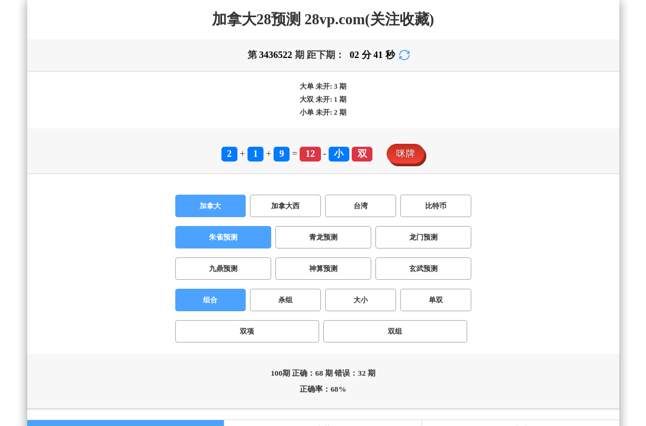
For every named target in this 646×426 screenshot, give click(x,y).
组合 (14, 256)
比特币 (111, 231)
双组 (120, 256)
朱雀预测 (24, 243)
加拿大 (19, 231)
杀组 (35, 256)
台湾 (85, 231)
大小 (56, 256)
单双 (78, 256)
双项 (99, 256)
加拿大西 (54, 231)
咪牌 (14, 219)
